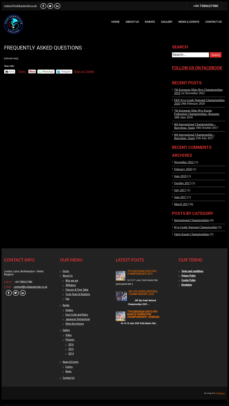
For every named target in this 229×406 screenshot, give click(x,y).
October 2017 (182, 183)
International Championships (191, 220)
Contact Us (213, 21)
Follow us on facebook (197, 67)
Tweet (21, 71)
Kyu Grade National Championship (195, 227)
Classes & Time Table (77, 289)
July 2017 (180, 190)
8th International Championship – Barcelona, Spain (194, 136)
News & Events (188, 21)
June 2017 (180, 197)
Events (69, 366)
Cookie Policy (188, 280)
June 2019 (180, 176)
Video (69, 335)
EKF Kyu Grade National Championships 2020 (143, 293)
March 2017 (181, 204)
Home (115, 21)
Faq (67, 298)
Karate (150, 21)
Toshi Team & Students (78, 294)
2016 (71, 344)
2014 (71, 353)
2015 (71, 349)
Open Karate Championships (191, 234)
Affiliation (71, 285)
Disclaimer (186, 284)
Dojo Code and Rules (77, 314)
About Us (132, 21)
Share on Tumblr (84, 71)
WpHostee (220, 393)
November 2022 (184, 162)
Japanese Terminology (78, 319)
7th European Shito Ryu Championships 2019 (142, 272)
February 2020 (183, 169)
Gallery (166, 21)
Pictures (70, 339)
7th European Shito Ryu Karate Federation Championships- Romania (196, 112)
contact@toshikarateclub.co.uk (20, 5)
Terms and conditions (192, 271)
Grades (69, 310)
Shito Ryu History (75, 323)
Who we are (72, 280)
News (69, 371)
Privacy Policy (188, 275)
